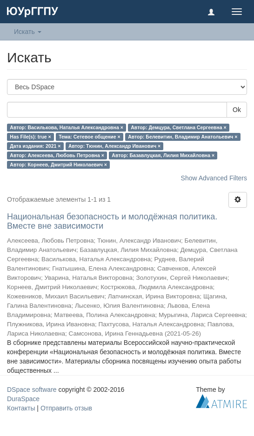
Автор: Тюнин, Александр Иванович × (114, 146)
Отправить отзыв (66, 408)
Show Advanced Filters (214, 178)
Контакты (21, 408)
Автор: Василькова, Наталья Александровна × (66, 127)
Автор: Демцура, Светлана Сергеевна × (178, 127)
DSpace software (32, 389)
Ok (237, 109)
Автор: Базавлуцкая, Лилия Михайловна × (163, 155)
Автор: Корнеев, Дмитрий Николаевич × (58, 164)
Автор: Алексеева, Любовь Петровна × (57, 155)
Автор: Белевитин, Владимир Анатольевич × (182, 136)
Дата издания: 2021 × (35, 146)
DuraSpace (23, 399)
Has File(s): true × (30, 136)
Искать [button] (27, 31)
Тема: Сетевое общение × (89, 136)
